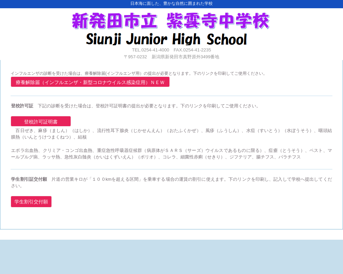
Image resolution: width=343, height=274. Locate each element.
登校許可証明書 (41, 121)
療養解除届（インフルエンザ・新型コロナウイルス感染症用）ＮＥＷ (90, 82)
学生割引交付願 (31, 201)
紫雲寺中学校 (171, 27)
